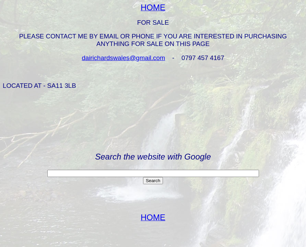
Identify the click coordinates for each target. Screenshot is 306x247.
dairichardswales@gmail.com (123, 57)
